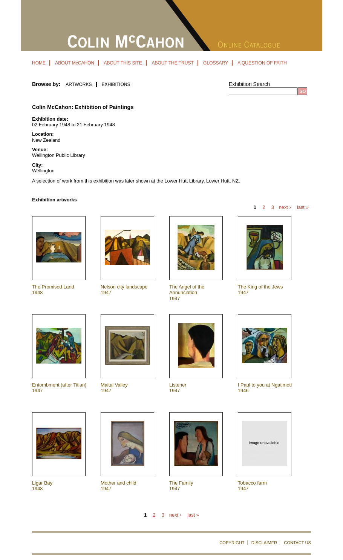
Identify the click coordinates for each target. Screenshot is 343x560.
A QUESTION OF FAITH (262, 63)
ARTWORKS (79, 84)
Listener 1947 (178, 387)
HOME (39, 63)
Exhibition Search (249, 84)
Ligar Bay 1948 (42, 485)
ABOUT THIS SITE (123, 63)
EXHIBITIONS (115, 84)
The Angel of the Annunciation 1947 (186, 292)
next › (285, 207)
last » (303, 207)
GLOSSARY (215, 63)
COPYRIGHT (232, 542)
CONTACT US (297, 542)
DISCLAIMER (264, 542)
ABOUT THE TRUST (172, 63)
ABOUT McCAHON (74, 63)
